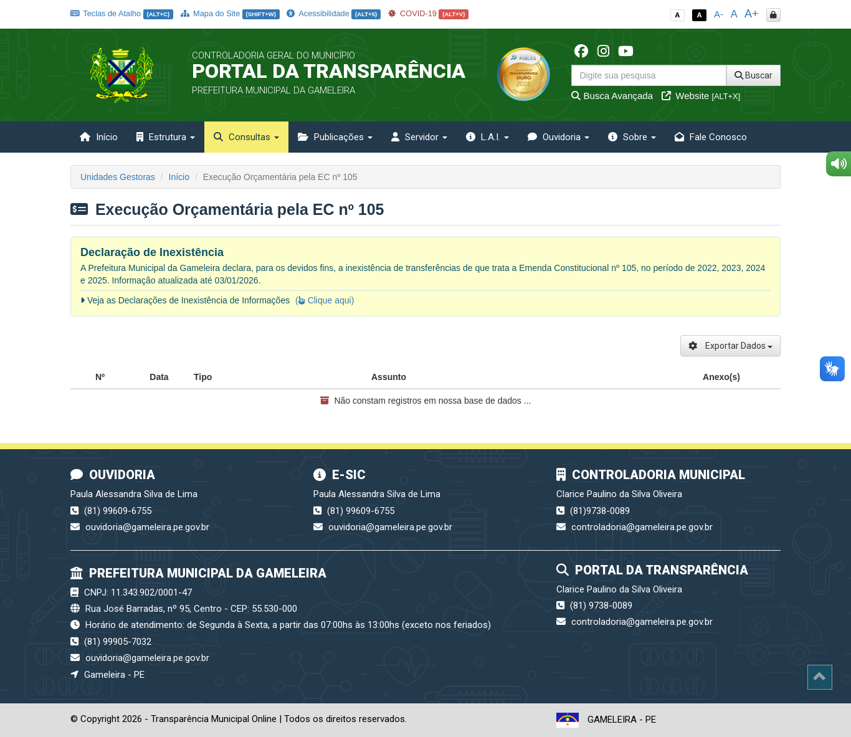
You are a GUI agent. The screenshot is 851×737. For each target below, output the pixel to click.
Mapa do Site (230, 13)
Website (701, 95)
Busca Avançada (612, 95)
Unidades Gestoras (117, 177)
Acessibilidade (333, 13)
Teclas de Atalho (121, 13)
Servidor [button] (419, 137)
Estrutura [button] (165, 137)
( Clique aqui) (324, 300)
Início (99, 137)
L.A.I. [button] (487, 137)
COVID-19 (428, 13)
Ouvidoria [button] (558, 137)
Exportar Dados (730, 346)
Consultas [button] (246, 137)
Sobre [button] (632, 137)
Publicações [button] (335, 137)
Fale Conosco (711, 137)
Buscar (754, 75)
